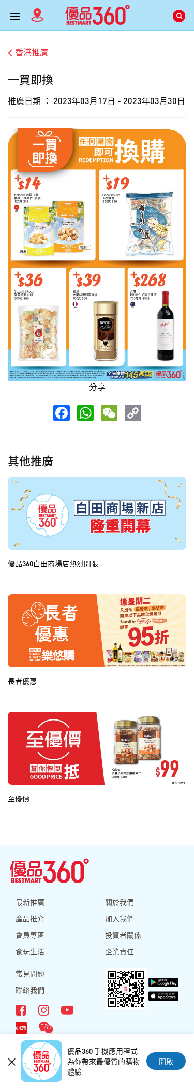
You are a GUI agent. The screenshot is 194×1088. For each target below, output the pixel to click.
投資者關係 (123, 934)
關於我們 (119, 901)
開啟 (166, 1061)
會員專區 (30, 934)
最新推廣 (30, 901)
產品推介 (30, 918)
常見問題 (30, 973)
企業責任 (119, 951)
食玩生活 (30, 951)
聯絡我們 (30, 989)
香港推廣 (28, 52)
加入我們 (119, 918)
